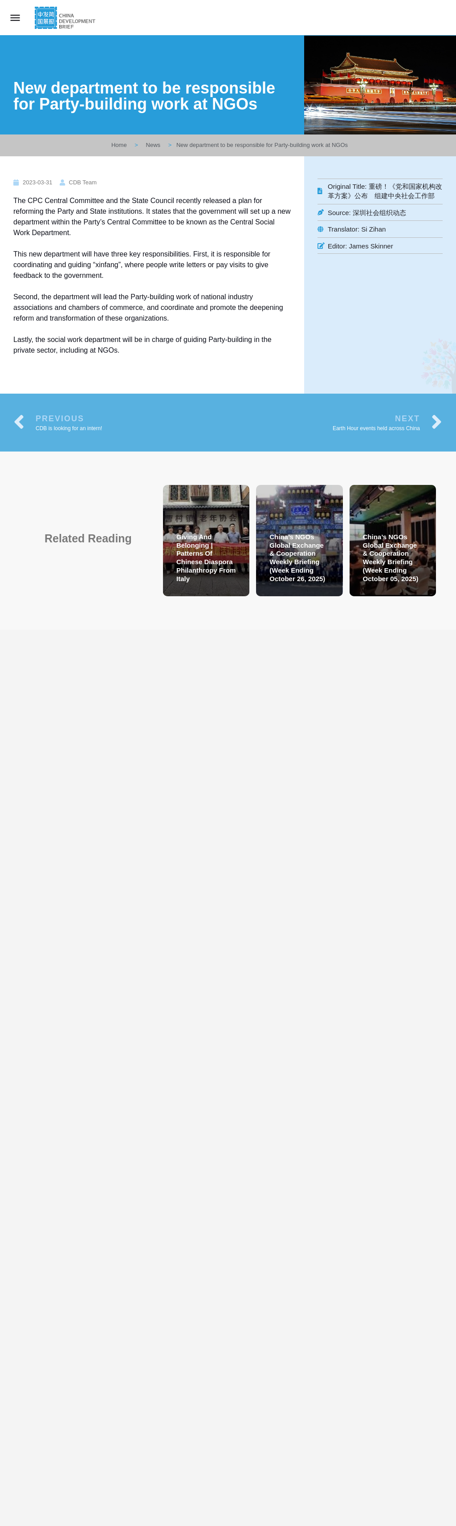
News (153, 145)
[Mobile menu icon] (15, 17)
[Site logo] (66, 18)
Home (119, 145)
